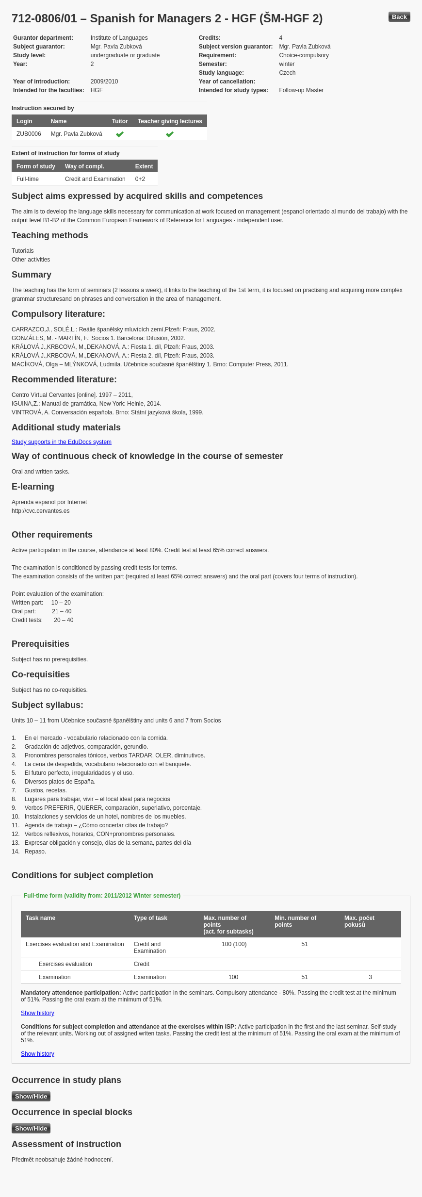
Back (399, 16)
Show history (37, 1013)
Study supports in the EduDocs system (62, 442)
